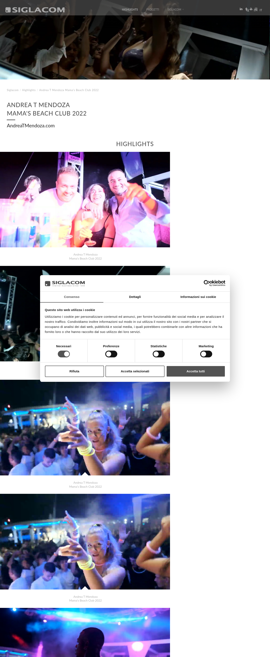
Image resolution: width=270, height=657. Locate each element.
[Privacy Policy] (17, 650)
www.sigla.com (251, 651)
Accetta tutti (195, 371)
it (259, 11)
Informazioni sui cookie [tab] (198, 296)
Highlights (130, 11)
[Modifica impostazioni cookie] (70, 650)
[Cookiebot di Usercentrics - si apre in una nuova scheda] (206, 283)
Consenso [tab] (71, 296)
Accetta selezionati (135, 371)
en (254, 11)
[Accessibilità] (100, 650)
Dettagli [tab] (135, 296)
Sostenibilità (68, 615)
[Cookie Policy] (38, 650)
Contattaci (95, 615)
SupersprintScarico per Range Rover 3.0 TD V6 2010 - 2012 (53, 600)
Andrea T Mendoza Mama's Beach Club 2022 (43, 596)
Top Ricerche (21, 615)
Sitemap (44, 615)
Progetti (152, 11)
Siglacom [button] (175, 11)
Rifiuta (74, 371)
